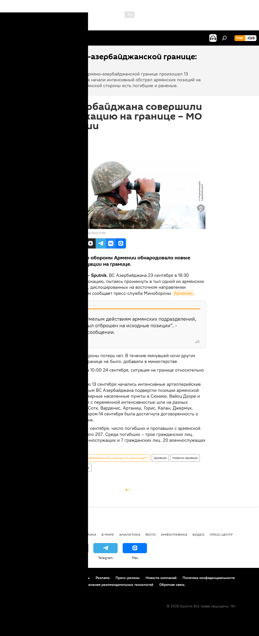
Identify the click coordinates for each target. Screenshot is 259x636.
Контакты (82, 577)
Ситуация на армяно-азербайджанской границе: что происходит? (102, 458)
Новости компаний (161, 577)
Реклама (103, 577)
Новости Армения (185, 458)
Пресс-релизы (128, 577)
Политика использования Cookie (32, 584)
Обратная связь (172, 584)
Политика (62, 467)
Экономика (60, 534)
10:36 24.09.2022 (68, 137)
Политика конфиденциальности (209, 577)
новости (13, 534)
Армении (183, 293)
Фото (150, 534)
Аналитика (129, 534)
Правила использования (48, 577)
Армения (160, 458)
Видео (198, 534)
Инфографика (174, 534)
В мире (107, 534)
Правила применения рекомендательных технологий (109, 584)
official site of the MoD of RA (86, 233)
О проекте (13, 577)
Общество (82, 467)
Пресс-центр (221, 534)
